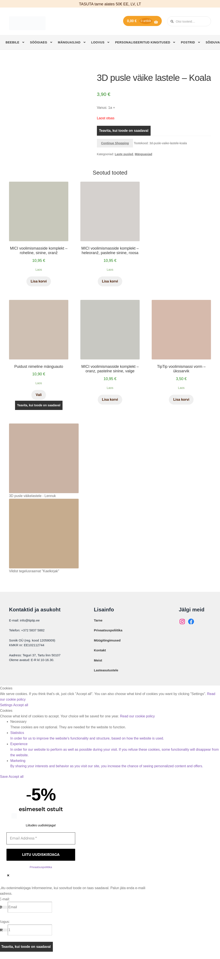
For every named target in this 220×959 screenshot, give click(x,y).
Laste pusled (124, 154)
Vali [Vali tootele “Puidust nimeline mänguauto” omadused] (39, 395)
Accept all (20, 705)
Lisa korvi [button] (39, 281)
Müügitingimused (107, 640)
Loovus (97, 42)
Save (4, 776)
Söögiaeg (38, 42)
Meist (98, 660)
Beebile (12, 42)
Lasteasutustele (106, 670)
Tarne (98, 620)
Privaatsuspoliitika (108, 630)
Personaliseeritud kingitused (142, 42)
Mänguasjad (69, 42)
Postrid (188, 42)
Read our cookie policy (137, 716)
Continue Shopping (115, 143)
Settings (6, 705)
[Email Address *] (40, 838)
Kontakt (100, 650)
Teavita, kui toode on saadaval (123, 130)
